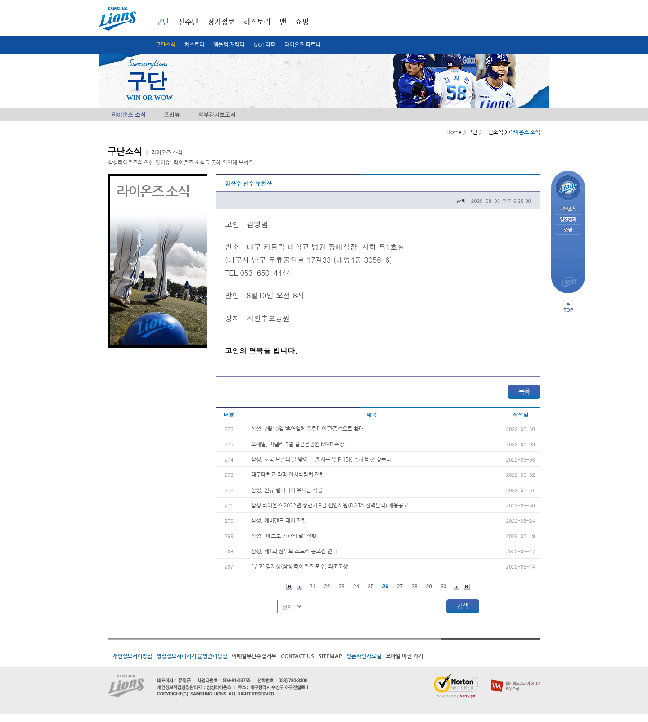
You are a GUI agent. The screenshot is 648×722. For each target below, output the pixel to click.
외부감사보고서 (217, 114)
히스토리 (194, 44)
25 (371, 586)
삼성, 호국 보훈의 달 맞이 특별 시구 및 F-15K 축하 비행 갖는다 (321, 459)
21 (312, 586)
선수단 (188, 22)
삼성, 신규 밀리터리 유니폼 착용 (287, 490)
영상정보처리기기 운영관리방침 (192, 656)
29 (429, 586)
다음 (456, 587)
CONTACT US (297, 656)
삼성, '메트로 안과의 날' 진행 (283, 536)
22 (327, 586)
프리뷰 (172, 114)
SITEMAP (330, 656)
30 (443, 586)
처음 (289, 587)
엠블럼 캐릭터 (228, 44)
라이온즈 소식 (129, 114)
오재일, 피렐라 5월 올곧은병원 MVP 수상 (297, 444)
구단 (162, 22)
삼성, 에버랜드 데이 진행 (278, 520)
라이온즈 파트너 (302, 44)
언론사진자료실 (363, 656)
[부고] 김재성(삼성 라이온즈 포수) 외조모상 (299, 566)
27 (400, 586)
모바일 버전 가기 (404, 656)
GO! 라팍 (264, 44)
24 (356, 586)
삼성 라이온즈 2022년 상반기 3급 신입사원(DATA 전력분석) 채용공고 (329, 505)
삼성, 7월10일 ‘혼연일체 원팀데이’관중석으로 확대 (307, 429)
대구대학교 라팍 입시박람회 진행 (287, 474)
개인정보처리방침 (132, 656)
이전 (299, 587)
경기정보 (220, 22)
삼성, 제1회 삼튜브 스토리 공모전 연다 (294, 551)
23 (341, 586)
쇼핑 (302, 22)
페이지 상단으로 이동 (568, 307)
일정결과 (568, 220)
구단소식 (166, 44)
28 (414, 586)
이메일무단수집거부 (254, 656)
